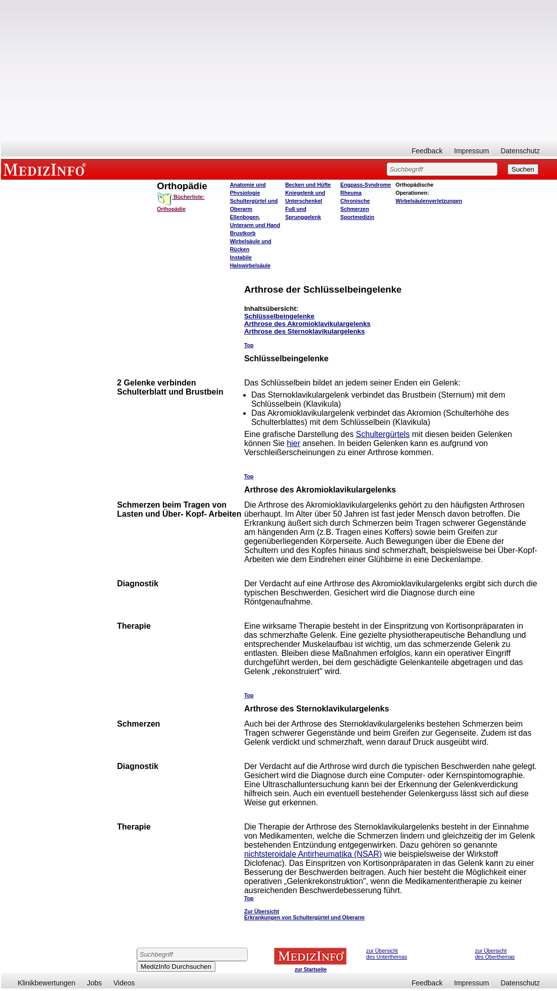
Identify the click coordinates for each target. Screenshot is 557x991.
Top (249, 345)
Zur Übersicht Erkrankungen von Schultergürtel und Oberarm (304, 914)
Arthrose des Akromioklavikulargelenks (307, 323)
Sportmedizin (358, 217)
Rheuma (351, 193)
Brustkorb (243, 233)
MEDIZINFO (46, 169)
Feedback (427, 151)
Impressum (471, 151)
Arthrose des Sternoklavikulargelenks (304, 331)
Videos (124, 983)
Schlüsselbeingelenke (279, 316)
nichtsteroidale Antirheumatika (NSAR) (313, 854)
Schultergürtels (383, 434)
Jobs (94, 983)
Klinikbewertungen (46, 983)
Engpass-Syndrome (366, 185)
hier (293, 443)
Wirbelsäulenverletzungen (429, 201)
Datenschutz (520, 151)
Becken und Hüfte (308, 185)
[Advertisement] (279, 70)
